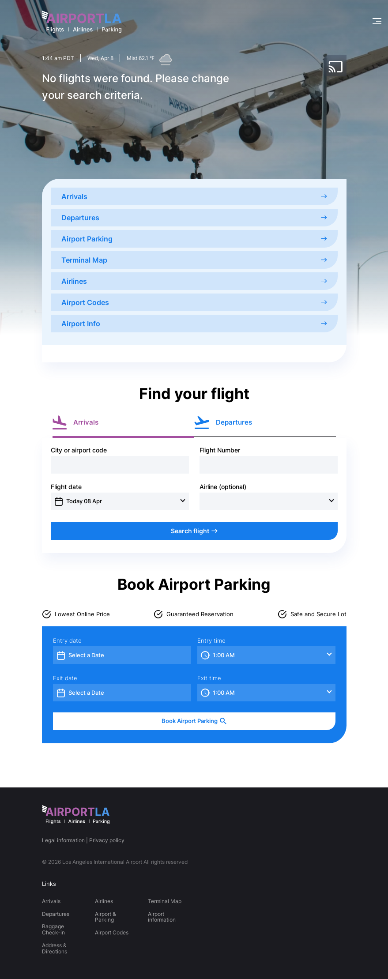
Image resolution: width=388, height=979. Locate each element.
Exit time (209, 678)
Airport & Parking (105, 917)
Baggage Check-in (53, 929)
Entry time (211, 640)
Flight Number (220, 450)
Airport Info (194, 323)
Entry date (67, 640)
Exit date (65, 678)
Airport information (162, 917)
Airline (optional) (223, 486)
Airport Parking (194, 238)
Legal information (63, 840)
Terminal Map (194, 260)
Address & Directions (54, 948)
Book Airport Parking (194, 721)
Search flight (194, 531)
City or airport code (79, 450)
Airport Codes (194, 302)
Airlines (194, 281)
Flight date (66, 486)
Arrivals (194, 196)
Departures (194, 217)
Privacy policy (106, 840)
